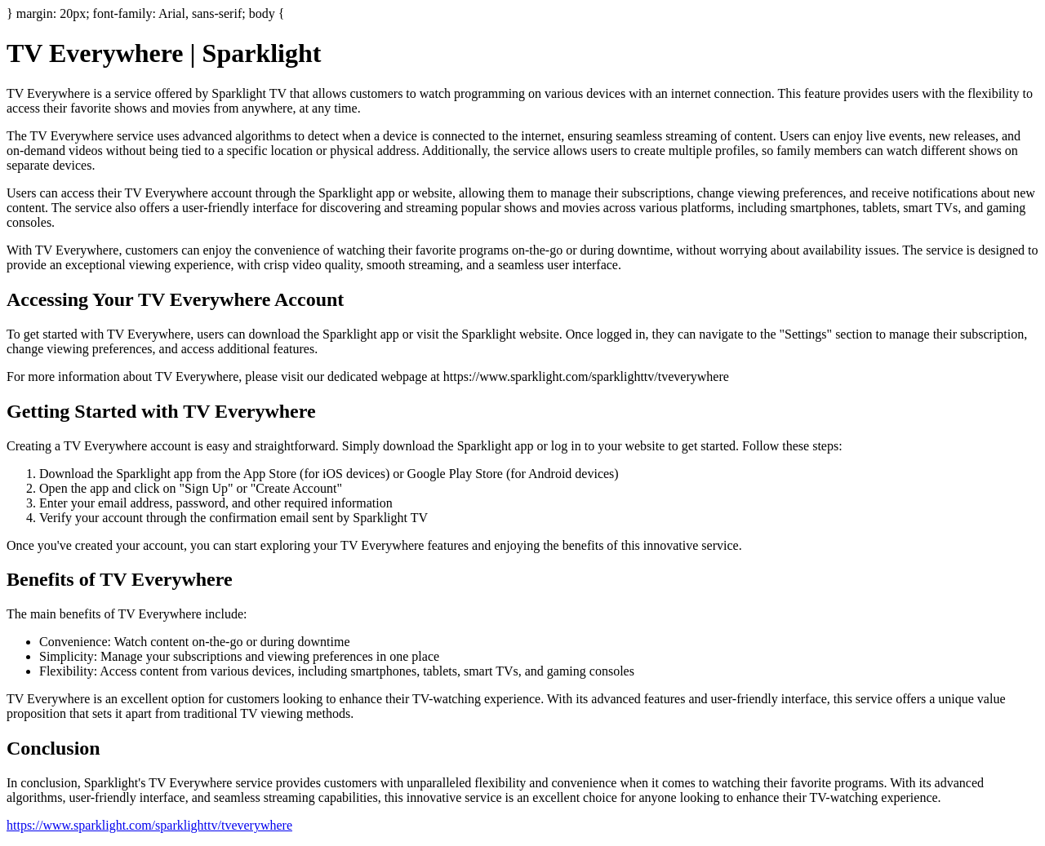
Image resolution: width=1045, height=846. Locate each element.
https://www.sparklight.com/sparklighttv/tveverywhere (149, 825)
